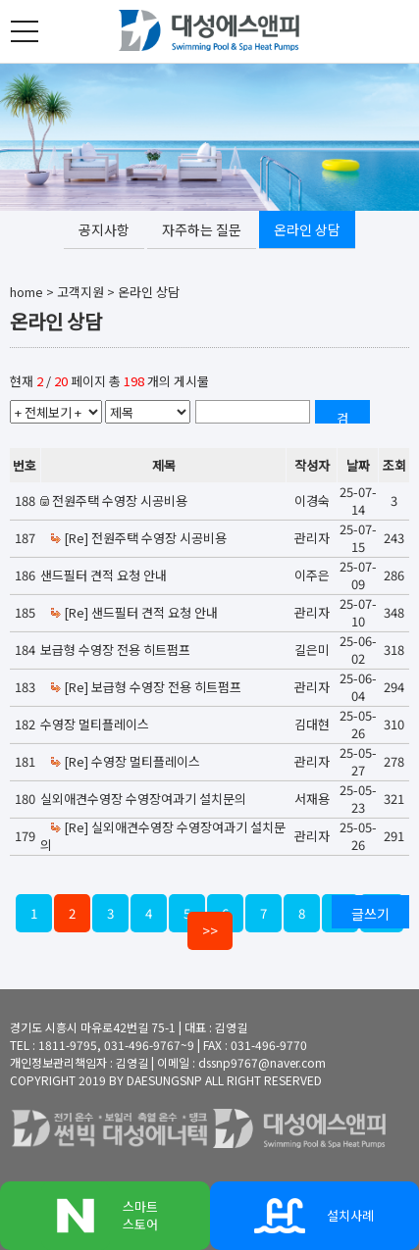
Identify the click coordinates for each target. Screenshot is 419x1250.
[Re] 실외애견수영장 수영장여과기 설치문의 (163, 836)
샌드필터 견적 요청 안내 (103, 575)
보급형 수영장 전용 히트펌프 (115, 649)
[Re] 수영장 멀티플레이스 (124, 761)
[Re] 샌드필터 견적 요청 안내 (133, 612)
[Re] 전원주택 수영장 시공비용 (138, 537)
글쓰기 (370, 914)
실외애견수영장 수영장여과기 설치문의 (143, 798)
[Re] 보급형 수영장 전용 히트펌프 (145, 686)
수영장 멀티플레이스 (94, 724)
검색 (342, 416)
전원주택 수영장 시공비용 (119, 500)
